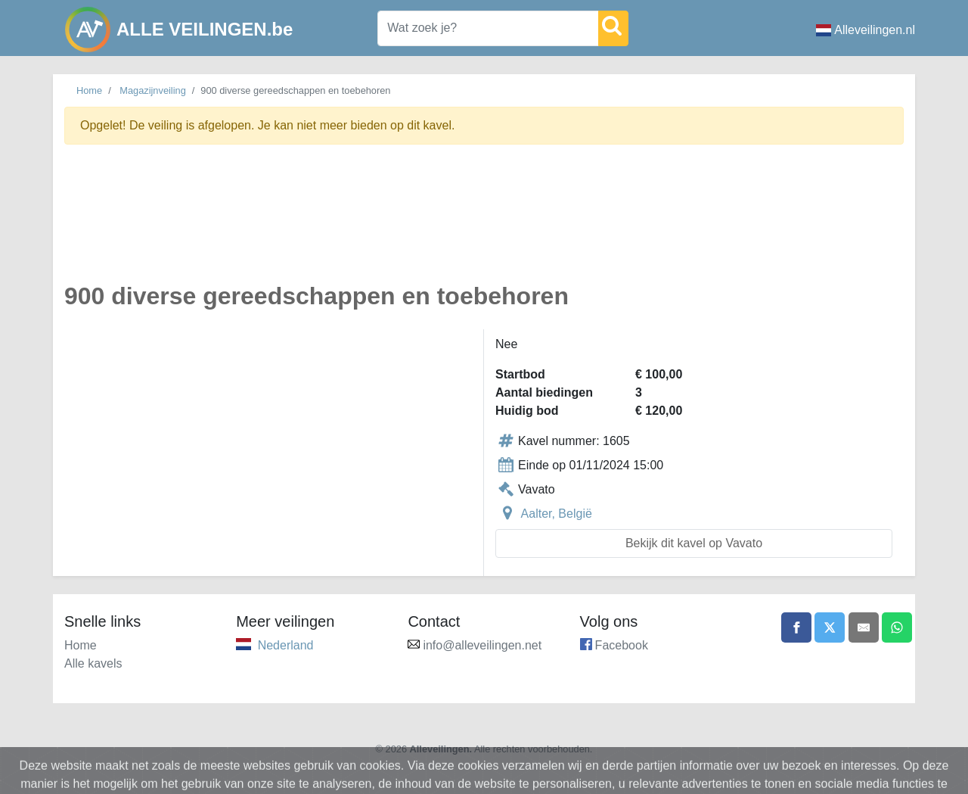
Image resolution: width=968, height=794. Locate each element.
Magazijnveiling (152, 90)
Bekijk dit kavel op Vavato (693, 543)
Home (89, 90)
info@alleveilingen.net (482, 645)
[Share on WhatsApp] (897, 627)
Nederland (286, 645)
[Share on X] (829, 627)
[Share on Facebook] (796, 627)
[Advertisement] (484, 222)
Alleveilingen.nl (865, 29)
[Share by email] (864, 627)
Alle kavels (93, 663)
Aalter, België (556, 513)
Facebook (621, 645)
